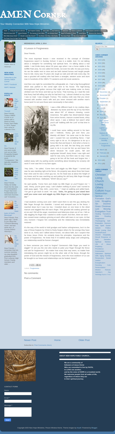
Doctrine (107, 204)
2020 (100, 70)
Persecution (99, 258)
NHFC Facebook (10, 84)
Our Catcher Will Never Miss (104, 122)
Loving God (106, 230)
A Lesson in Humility (103, 139)
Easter (108, 225)
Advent (97, 228)
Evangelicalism (100, 263)
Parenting (98, 265)
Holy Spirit (99, 225)
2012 (100, 163)
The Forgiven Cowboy (34, 30)
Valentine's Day (103, 272)
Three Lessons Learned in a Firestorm (95, 30)
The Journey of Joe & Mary (37, 33)
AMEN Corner (33, 15)
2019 (100, 73)
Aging (102, 256)
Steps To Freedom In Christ (68, 33)
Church (99, 181)
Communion (99, 251)
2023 (100, 60)
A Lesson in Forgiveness (104, 144)
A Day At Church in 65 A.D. (17, 30)
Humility (108, 256)
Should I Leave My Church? (28, 36)
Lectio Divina (82, 33)
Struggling (106, 201)
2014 (100, 89)
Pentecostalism (100, 267)
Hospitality (107, 235)
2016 (100, 82)
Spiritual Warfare (103, 242)
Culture (99, 190)
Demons (107, 223)
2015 (100, 86)
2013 (100, 160)
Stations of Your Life (103, 134)
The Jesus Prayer (65, 36)
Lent (97, 209)
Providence (99, 249)
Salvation (107, 239)
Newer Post (30, 340)
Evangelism (100, 211)
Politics (108, 228)
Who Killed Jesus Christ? (10, 36)
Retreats (108, 270)
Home (5, 30)
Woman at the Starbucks (95, 33)
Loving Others (99, 186)
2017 (100, 79)
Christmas (106, 206)
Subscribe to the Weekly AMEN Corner (10, 79)
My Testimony (56, 30)
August (102, 105)
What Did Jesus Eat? (9, 33)
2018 (100, 76)
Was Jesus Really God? (80, 36)
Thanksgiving (100, 221)
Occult (97, 237)
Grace (98, 206)
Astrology (98, 274)
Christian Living (100, 176)
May (101, 115)
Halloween (66, 30)
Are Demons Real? (52, 33)
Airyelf (79, 428)
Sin (96, 204)
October (103, 98)
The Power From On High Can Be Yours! (15, 38)
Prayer (108, 191)
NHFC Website (9, 87)
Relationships (101, 193)
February (103, 153)
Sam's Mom (46, 30)
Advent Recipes (22, 33)
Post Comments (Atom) (43, 345)
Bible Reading (103, 216)
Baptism (104, 274)
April (102, 118)
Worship (107, 209)
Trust (108, 211)
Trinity (109, 274)
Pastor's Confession (76, 30)
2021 (100, 66)
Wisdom (98, 270)
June (102, 111)
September (104, 102)
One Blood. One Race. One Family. (48, 36)
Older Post (84, 340)
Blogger (94, 428)
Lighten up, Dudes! (103, 129)
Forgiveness (34, 268)
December (104, 92)
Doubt (97, 230)
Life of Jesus (103, 244)
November (104, 95)
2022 (100, 63)
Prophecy (98, 246)
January (103, 156)
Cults (109, 265)
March (102, 150)
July (101, 108)
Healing (98, 214)
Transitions (107, 214)
